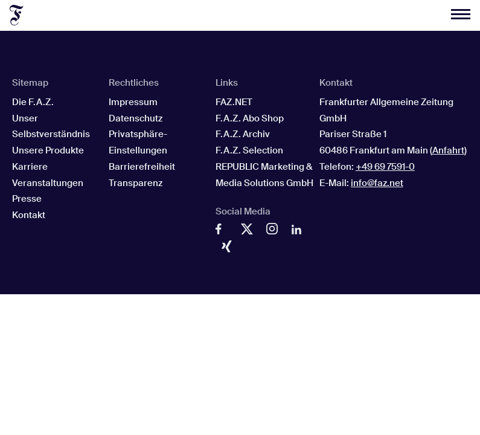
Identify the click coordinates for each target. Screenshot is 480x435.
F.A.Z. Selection (249, 150)
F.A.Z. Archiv (243, 134)
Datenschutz (135, 118)
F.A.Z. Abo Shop (250, 118)
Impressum (133, 102)
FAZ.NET (234, 102)
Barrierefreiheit (142, 167)
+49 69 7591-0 (385, 167)
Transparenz (135, 183)
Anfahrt (448, 150)
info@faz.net (377, 183)
